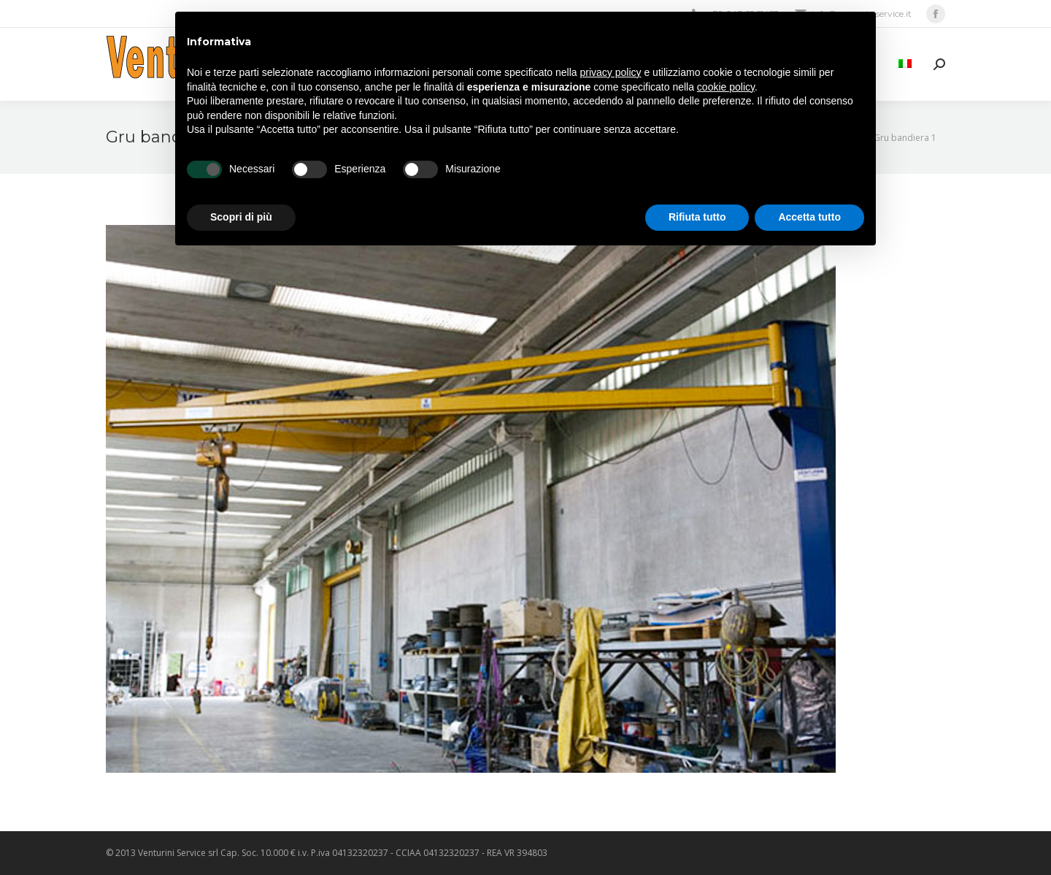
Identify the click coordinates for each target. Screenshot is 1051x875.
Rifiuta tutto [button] (697, 217)
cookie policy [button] (726, 87)
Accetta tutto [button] (809, 217)
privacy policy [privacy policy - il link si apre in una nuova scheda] (611, 72)
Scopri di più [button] (241, 217)
